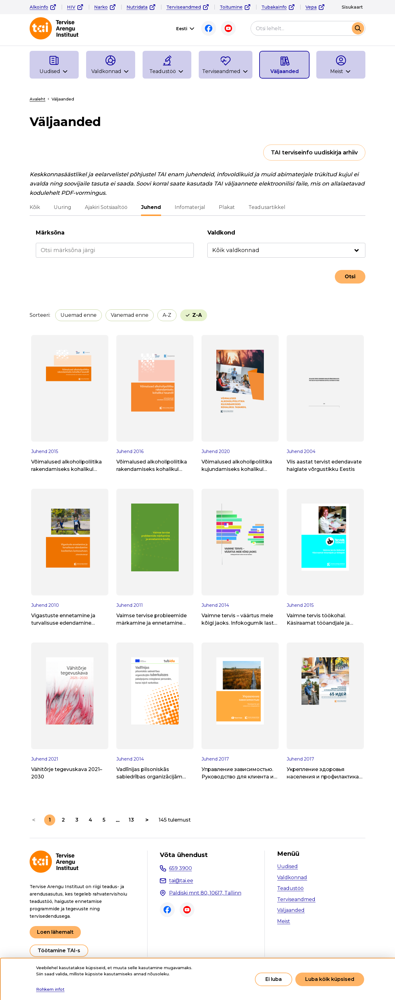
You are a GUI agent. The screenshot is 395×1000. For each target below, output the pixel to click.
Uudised (287, 866)
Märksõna (50, 232)
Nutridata (137, 7)
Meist (283, 921)
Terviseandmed (183, 7)
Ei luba (273, 979)
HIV (71, 7)
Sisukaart (352, 7)
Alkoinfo (39, 7)
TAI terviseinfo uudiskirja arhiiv (314, 152)
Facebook (208, 28)
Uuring (62, 207)
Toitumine (231, 7)
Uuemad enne (78, 315)
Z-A (197, 315)
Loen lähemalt (55, 932)
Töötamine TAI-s (59, 950)
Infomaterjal (190, 207)
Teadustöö (290, 888)
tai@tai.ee (181, 881)
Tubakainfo (274, 7)
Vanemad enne (129, 315)
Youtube (228, 28)
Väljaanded (291, 910)
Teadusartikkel (266, 207)
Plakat (227, 207)
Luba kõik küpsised (329, 979)
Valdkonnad (292, 877)
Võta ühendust (184, 855)
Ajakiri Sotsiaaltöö (106, 207)
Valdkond (221, 232)
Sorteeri (39, 315)
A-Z (167, 315)
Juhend (151, 207)
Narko (101, 7)
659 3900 (180, 868)
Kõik (35, 207)
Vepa (311, 7)
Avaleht (37, 98)
